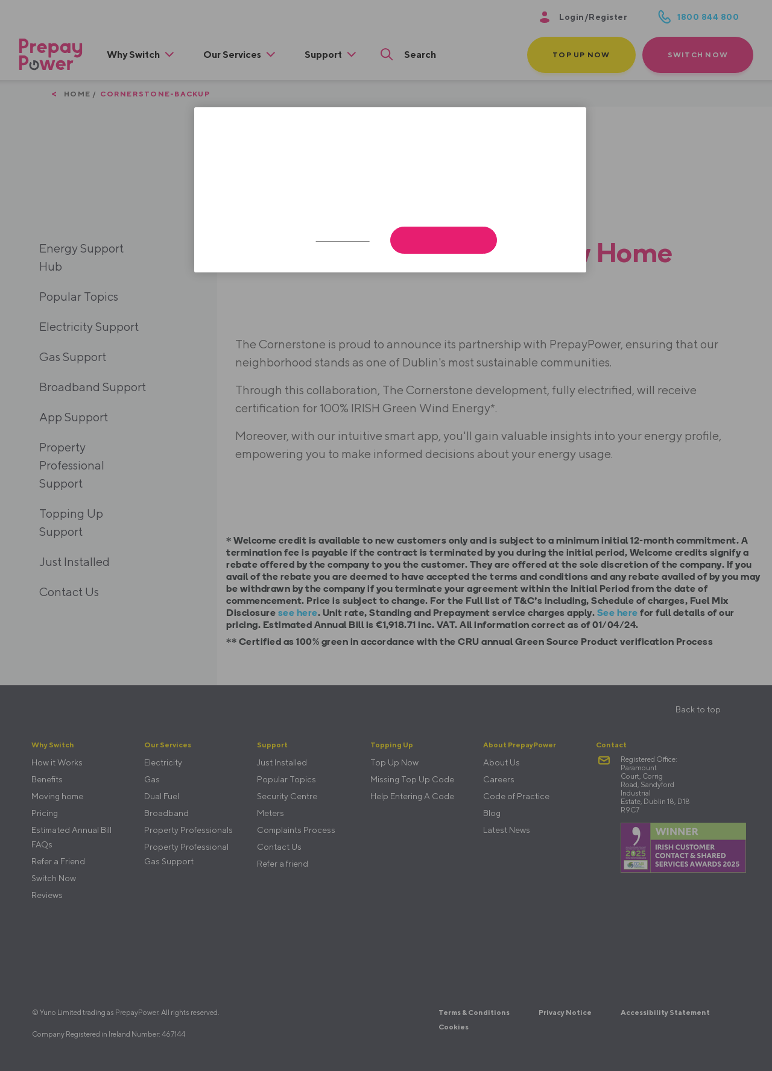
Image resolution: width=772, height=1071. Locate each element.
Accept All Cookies (443, 240)
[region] (390, 190)
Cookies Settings (343, 238)
